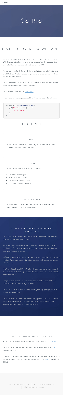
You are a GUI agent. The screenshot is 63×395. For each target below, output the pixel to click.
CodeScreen (29, 92)
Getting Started (53, 341)
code (53, 347)
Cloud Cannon (39, 387)
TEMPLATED (49, 384)
